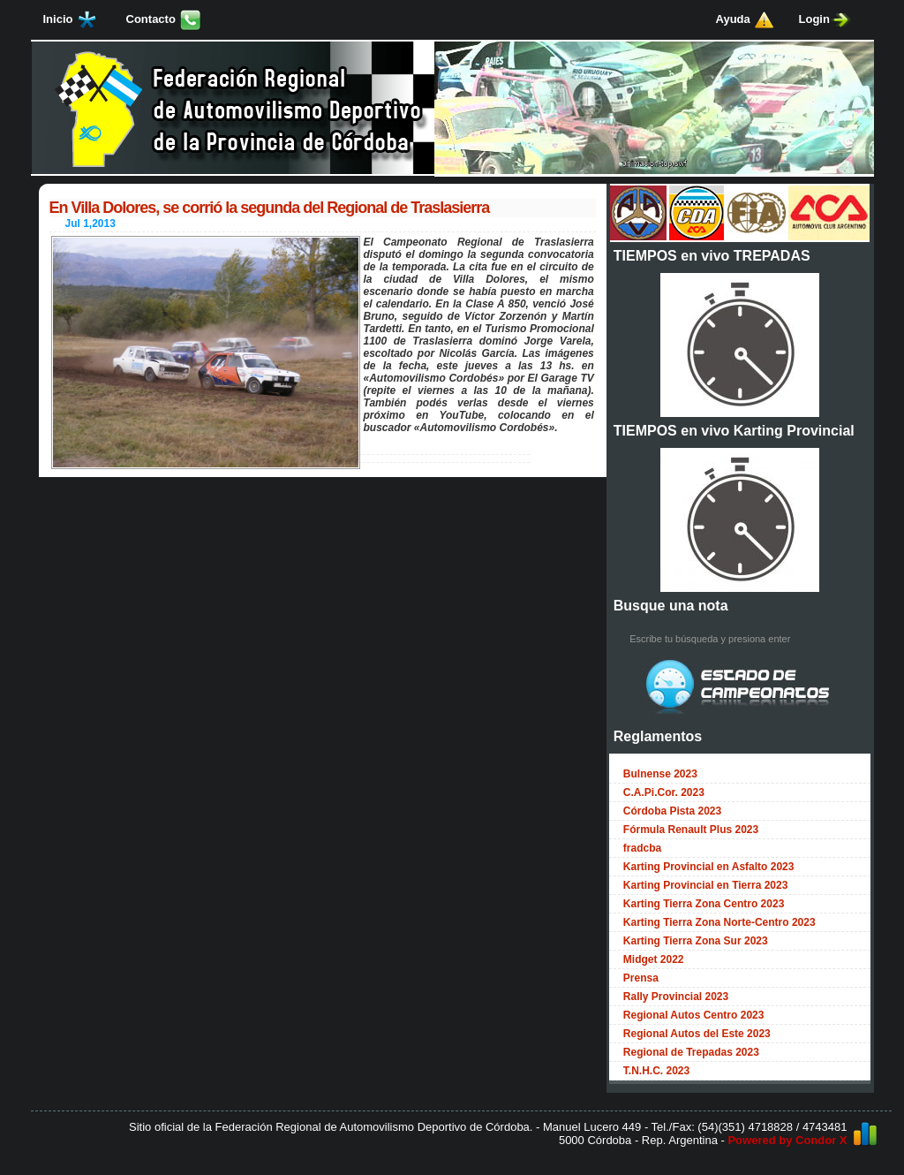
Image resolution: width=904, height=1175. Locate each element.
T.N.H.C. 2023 (656, 1071)
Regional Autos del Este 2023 (697, 1033)
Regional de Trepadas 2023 (691, 1052)
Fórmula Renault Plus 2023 (690, 829)
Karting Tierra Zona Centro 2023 (704, 904)
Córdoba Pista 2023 (672, 811)
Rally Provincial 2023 (675, 996)
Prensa (641, 978)
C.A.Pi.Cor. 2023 (663, 792)
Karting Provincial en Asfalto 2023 (709, 866)
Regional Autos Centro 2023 (694, 1015)
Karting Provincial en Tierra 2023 (705, 885)
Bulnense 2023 (660, 774)
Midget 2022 (653, 959)
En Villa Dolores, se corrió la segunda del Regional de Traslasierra (269, 207)
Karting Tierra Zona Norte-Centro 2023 (719, 922)
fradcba (642, 848)
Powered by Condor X (787, 1140)
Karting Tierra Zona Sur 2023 (695, 941)
